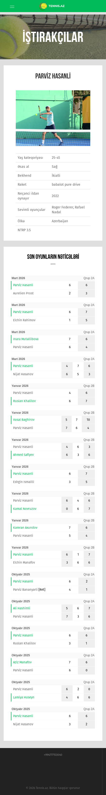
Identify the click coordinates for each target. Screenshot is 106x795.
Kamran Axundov (25, 527)
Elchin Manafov (24, 562)
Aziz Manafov (22, 662)
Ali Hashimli (21, 608)
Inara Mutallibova (25, 339)
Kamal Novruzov (24, 509)
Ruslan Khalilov (24, 401)
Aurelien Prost (23, 293)
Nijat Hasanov (23, 374)
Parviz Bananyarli (25, 589)
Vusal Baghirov (23, 419)
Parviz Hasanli (23, 285)
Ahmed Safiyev (23, 455)
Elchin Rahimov (24, 320)
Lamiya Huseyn (23, 697)
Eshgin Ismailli (23, 482)
